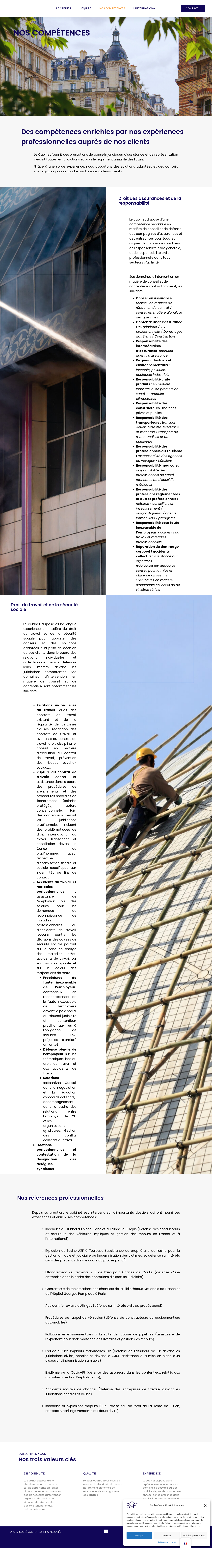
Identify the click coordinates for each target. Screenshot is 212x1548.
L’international (144, 8)
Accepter (139, 1535)
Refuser (166, 1535)
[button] (205, 1505)
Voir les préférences (194, 1535)
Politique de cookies (167, 1542)
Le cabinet (63, 8)
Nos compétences (112, 8)
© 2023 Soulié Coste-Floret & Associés (35, 1532)
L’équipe (85, 8)
